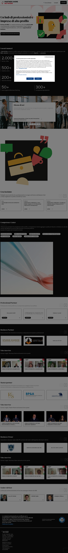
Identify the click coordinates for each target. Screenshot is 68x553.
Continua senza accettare (49, 56)
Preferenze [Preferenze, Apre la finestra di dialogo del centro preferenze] (30, 78)
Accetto (38, 78)
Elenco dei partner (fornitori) (21, 74)
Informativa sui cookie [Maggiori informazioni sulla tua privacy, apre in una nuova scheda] (23, 68)
